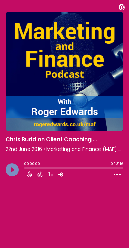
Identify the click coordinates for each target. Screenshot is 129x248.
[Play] (12, 169)
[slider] (26, 168)
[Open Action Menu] (117, 174)
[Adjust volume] (61, 174)
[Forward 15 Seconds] (40, 174)
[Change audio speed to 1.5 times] (50, 174)
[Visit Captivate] (122, 8)
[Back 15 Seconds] (29, 174)
